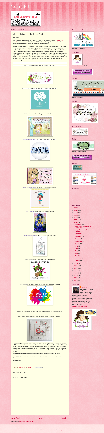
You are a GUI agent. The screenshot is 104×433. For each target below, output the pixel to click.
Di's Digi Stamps (28, 114)
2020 (76, 222)
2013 (76, 278)
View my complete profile (79, 306)
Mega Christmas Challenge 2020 (83, 230)
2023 (76, 215)
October (78, 238)
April (76, 253)
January (77, 260)
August (77, 243)
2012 (76, 280)
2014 (76, 275)
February (78, 258)
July (76, 246)
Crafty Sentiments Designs (30, 187)
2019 (76, 263)
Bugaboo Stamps (29, 259)
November (78, 236)
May (76, 250)
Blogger (61, 430)
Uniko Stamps (25, 88)
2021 (76, 219)
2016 (76, 270)
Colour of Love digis (30, 211)
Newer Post (15, 418)
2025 (76, 210)
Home (40, 418)
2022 (76, 217)
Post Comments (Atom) (26, 421)
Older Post (64, 418)
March (77, 255)
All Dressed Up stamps (29, 235)
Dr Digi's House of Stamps (29, 139)
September (78, 241)
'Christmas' (78, 233)
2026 (76, 208)
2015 (76, 273)
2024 (76, 212)
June (76, 248)
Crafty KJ (20, 6)
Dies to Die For (28, 65)
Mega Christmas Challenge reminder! (83, 227)
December (78, 224)
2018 (76, 266)
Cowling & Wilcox (24, 284)
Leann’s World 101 (30, 165)
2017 (76, 268)
